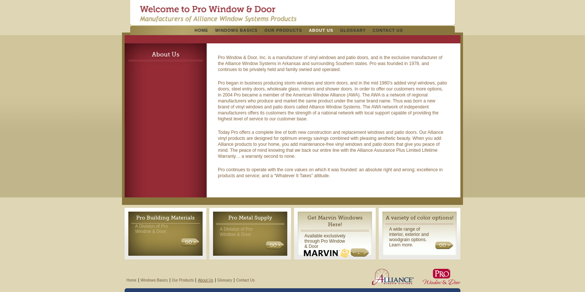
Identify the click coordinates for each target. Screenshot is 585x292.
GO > (190, 242)
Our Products (283, 30)
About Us (321, 30)
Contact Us (388, 30)
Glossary (353, 30)
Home (201, 30)
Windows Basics (236, 30)
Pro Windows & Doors (218, 14)
